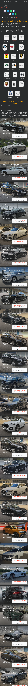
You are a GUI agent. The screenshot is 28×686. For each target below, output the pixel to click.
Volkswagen (10, 97)
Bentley (21, 41)
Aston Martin (7, 41)
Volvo (18, 97)
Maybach (14, 69)
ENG (25, 2)
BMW (5, 50)
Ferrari (6, 60)
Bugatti (12, 50)
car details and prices (19, 135)
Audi (14, 41)
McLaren (21, 69)
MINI (15, 78)
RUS (22, 2)
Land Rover (6, 69)
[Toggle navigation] (25, 7)
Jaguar (13, 60)
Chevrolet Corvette (21, 50)
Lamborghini (21, 60)
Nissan (22, 78)
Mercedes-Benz (6, 78)
